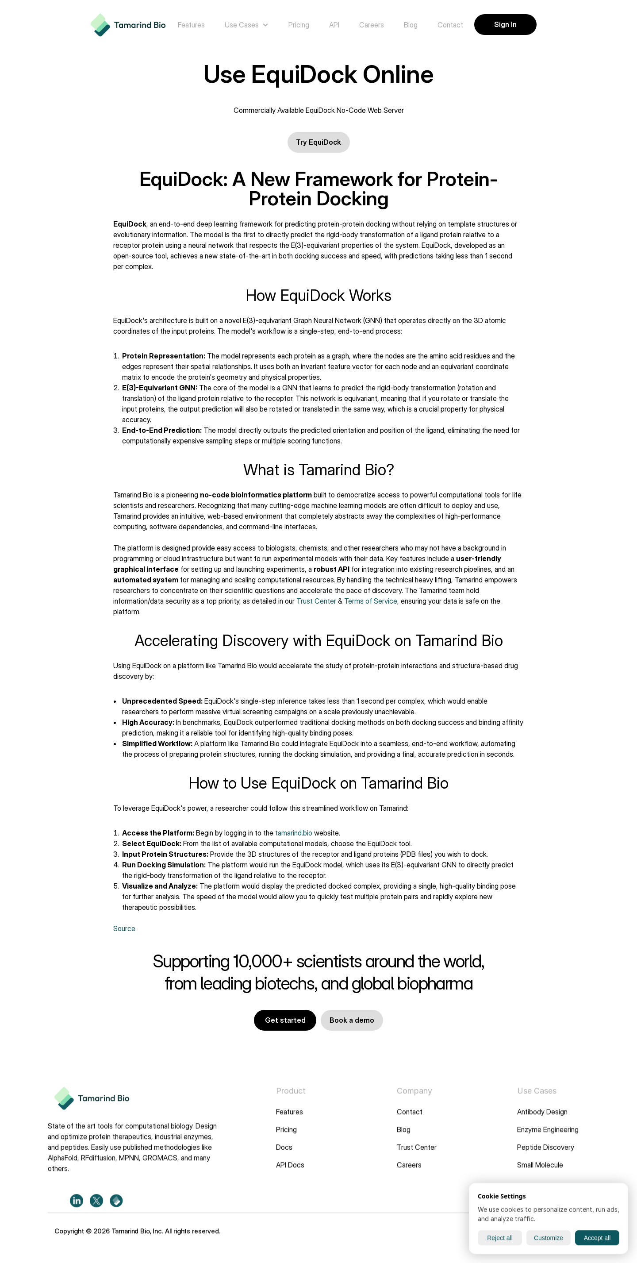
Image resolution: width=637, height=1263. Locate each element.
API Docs (290, 1171)
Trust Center (316, 601)
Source (124, 928)
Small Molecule (540, 1171)
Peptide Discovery (545, 1153)
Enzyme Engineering (548, 1136)
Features (289, 1118)
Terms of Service (370, 601)
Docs (284, 1153)
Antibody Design (542, 1118)
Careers (409, 1171)
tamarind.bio (293, 832)
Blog (404, 1136)
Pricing (286, 1136)
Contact (409, 1118)
